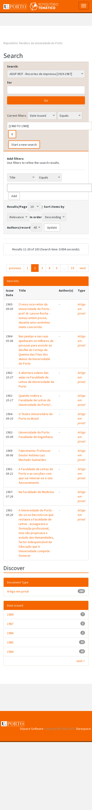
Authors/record (18, 227)
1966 (10, 633)
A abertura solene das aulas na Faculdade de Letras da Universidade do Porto (36, 379)
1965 (10, 642)
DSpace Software (31, 729)
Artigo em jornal (81, 308)
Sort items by (54, 207)
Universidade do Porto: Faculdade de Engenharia (36, 434)
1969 (10, 614)
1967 (10, 624)
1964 (10, 652)
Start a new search (24, 145)
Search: (12, 66)
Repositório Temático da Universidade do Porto (32, 43)
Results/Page (17, 207)
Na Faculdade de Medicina (36, 492)
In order (36, 217)
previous (15, 268)
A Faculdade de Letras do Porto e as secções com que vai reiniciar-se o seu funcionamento (36, 476)
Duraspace (83, 729)
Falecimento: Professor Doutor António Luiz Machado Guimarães (35, 455)
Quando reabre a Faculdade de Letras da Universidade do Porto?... (36, 400)
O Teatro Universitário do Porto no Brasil (36, 416)
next (83, 268)
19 (72, 268)
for (9, 82)
